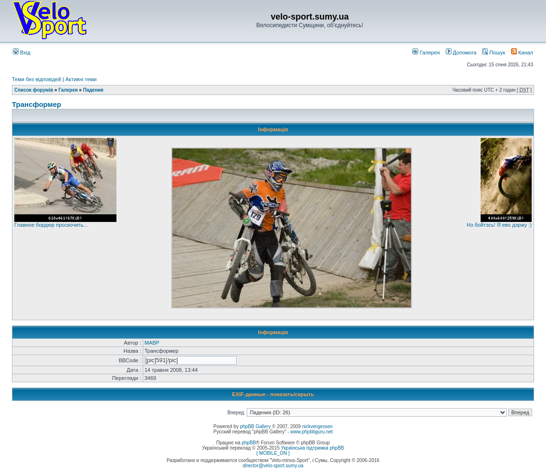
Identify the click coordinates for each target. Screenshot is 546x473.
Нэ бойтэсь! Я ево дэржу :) (499, 225)
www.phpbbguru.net (312, 431)
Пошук (493, 52)
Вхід (22, 52)
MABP (152, 343)
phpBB (249, 442)
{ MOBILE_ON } (273, 453)
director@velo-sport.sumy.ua (272, 465)
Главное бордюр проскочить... (51, 225)
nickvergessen (317, 426)
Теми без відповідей (36, 79)
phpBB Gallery (255, 426)
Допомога (461, 52)
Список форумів (33, 90)
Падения (93, 90)
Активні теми (81, 79)
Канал (522, 52)
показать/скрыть (292, 394)
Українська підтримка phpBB (312, 448)
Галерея (426, 52)
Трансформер (36, 104)
